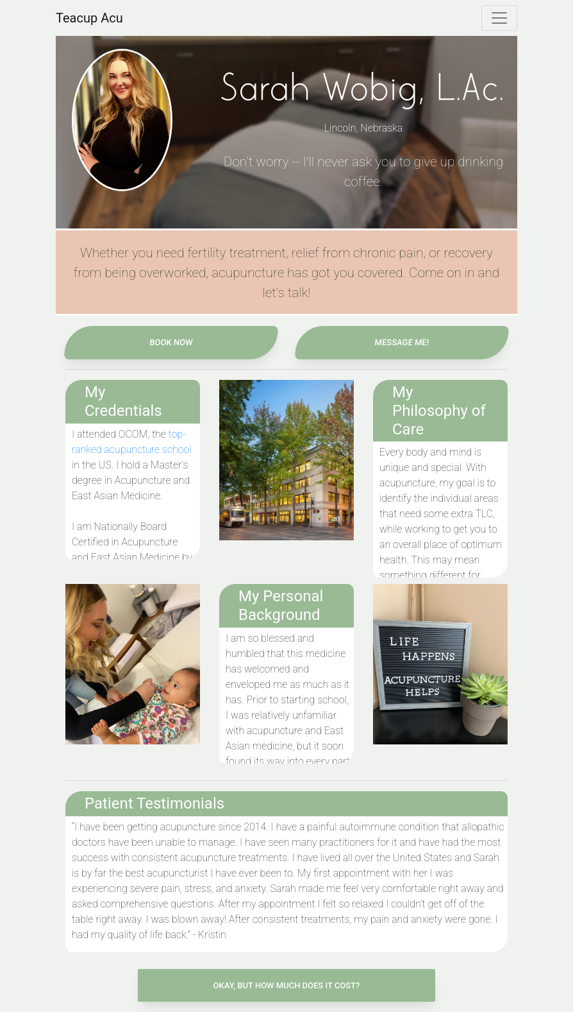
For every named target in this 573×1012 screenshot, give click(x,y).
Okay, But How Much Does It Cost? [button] (286, 985)
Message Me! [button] (401, 342)
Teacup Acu (89, 18)
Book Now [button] (171, 342)
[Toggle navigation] (499, 18)
